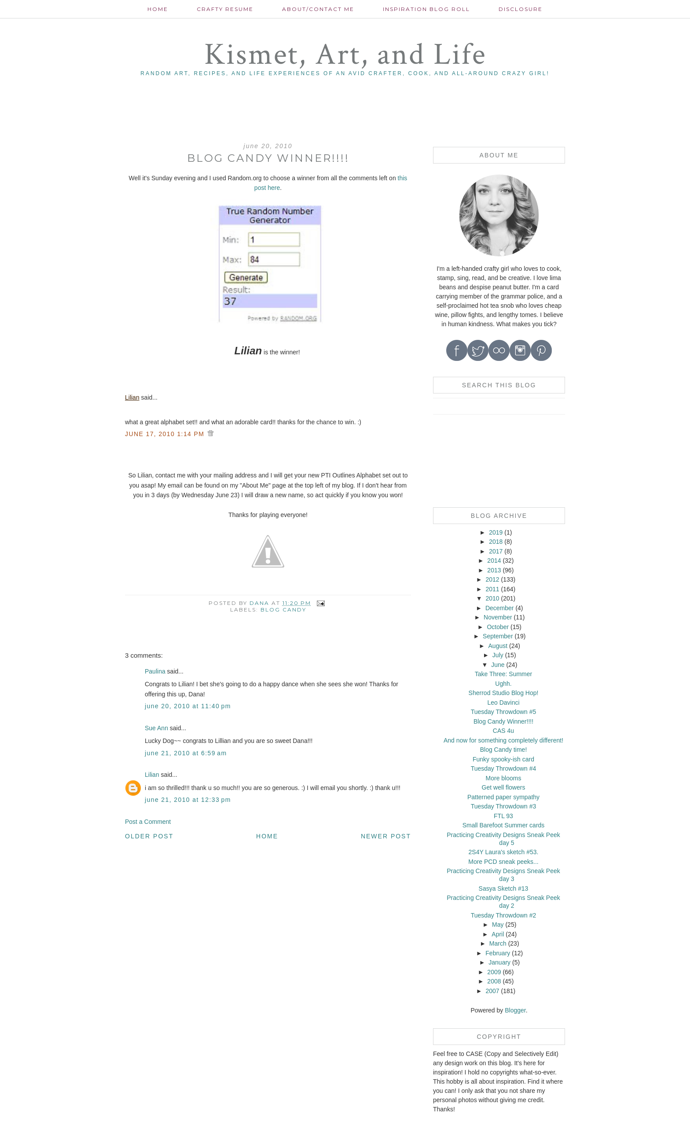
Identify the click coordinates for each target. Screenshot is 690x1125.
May (497, 924)
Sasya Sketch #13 (504, 888)
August (498, 645)
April (498, 934)
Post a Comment (148, 821)
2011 (492, 589)
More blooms (503, 778)
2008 (494, 981)
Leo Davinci (503, 702)
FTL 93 (503, 815)
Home (157, 9)
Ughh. (503, 683)
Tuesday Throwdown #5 (503, 711)
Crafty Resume (225, 9)
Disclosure (521, 9)
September (498, 636)
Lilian (132, 397)
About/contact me (318, 9)
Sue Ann (156, 728)
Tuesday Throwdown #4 (503, 768)
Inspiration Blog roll (426, 9)
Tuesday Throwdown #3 (503, 806)
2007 (492, 990)
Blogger (515, 1010)
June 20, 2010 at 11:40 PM (188, 706)
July (497, 655)
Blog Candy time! (503, 749)
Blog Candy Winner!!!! (503, 721)
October (498, 626)
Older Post (149, 836)
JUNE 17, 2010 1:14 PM (166, 433)
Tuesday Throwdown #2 (503, 915)
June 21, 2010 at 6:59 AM (186, 753)
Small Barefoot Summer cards (503, 825)
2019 (496, 532)
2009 (494, 972)
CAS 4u (503, 730)
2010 (492, 598)
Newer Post (386, 836)
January (499, 962)
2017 (496, 551)
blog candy (283, 609)
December (499, 608)
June (497, 664)
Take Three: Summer (503, 673)
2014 (494, 560)
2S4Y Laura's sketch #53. (504, 852)
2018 (496, 541)
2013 (494, 570)
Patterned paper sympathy (503, 797)
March (497, 943)
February (497, 953)
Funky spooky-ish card (503, 759)
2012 (492, 579)
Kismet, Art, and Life (345, 55)
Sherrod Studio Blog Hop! (504, 692)
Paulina (155, 671)
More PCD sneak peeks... (503, 861)
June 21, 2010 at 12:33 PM (188, 799)
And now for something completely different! (503, 740)
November (498, 617)
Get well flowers (503, 787)
